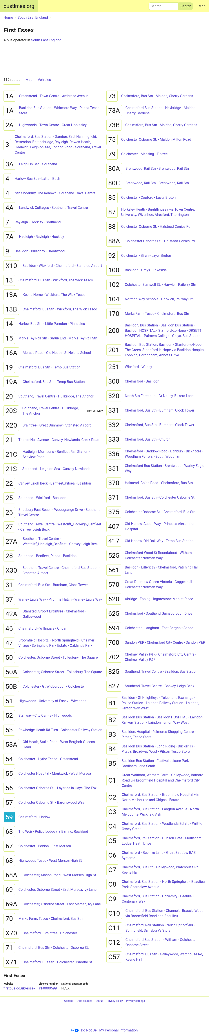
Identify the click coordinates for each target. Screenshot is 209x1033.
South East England (46, 40)
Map (201, 6)
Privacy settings (135, 1001)
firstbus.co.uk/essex (19, 988)
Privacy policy (115, 1001)
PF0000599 (48, 988)
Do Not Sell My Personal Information (104, 1030)
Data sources (84, 1001)
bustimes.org (19, 6)
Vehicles (44, 80)
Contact (68, 1001)
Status (99, 1001)
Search (163, 5)
